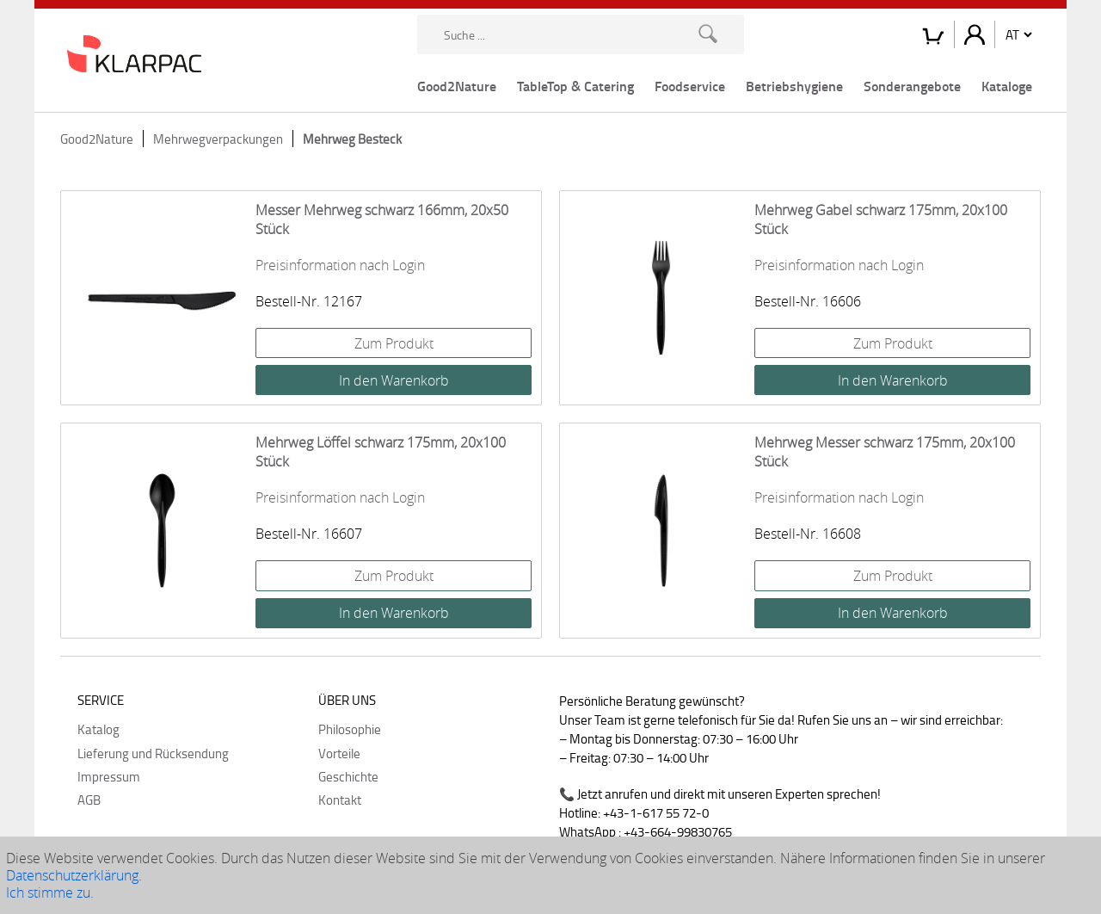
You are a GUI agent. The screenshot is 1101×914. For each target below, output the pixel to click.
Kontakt (339, 799)
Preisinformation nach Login (340, 265)
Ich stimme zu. (50, 892)
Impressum (108, 776)
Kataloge (1006, 86)
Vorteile (339, 753)
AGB (89, 799)
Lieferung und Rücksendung (153, 753)
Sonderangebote (912, 86)
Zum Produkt (394, 343)
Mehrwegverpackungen (218, 138)
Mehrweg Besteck (352, 138)
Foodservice (690, 86)
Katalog (98, 729)
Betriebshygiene (794, 86)
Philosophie (349, 729)
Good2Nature (456, 86)
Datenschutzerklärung (72, 875)
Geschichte (348, 776)
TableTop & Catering (575, 86)
